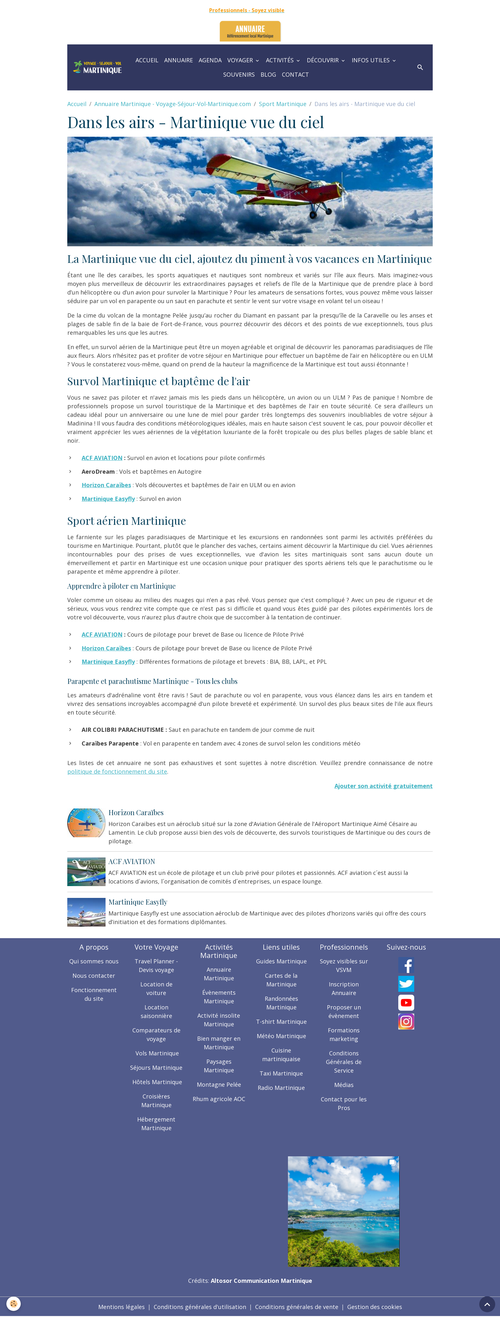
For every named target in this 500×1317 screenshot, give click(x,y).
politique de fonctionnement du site (117, 771)
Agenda (210, 60)
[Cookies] (13, 1304)
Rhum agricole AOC (219, 1099)
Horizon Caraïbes (136, 812)
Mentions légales (121, 1307)
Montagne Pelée (219, 1084)
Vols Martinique (156, 1053)
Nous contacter (93, 975)
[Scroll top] (487, 1304)
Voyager (240, 60)
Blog (268, 74)
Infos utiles (371, 60)
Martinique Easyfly (137, 901)
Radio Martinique (281, 1087)
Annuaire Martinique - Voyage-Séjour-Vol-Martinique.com (172, 104)
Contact (295, 74)
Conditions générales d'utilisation (200, 1307)
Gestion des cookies (374, 1307)
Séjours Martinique (156, 1067)
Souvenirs (239, 74)
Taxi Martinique (281, 1073)
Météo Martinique (281, 1036)
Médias (344, 1085)
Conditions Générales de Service (344, 1061)
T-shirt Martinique (281, 1021)
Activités (280, 60)
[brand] (97, 67)
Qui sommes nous (94, 961)
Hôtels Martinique (156, 1082)
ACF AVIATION (102, 458)
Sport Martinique (282, 104)
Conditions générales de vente (296, 1307)
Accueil (147, 60)
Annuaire (178, 60)
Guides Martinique (281, 961)
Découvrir (323, 60)
